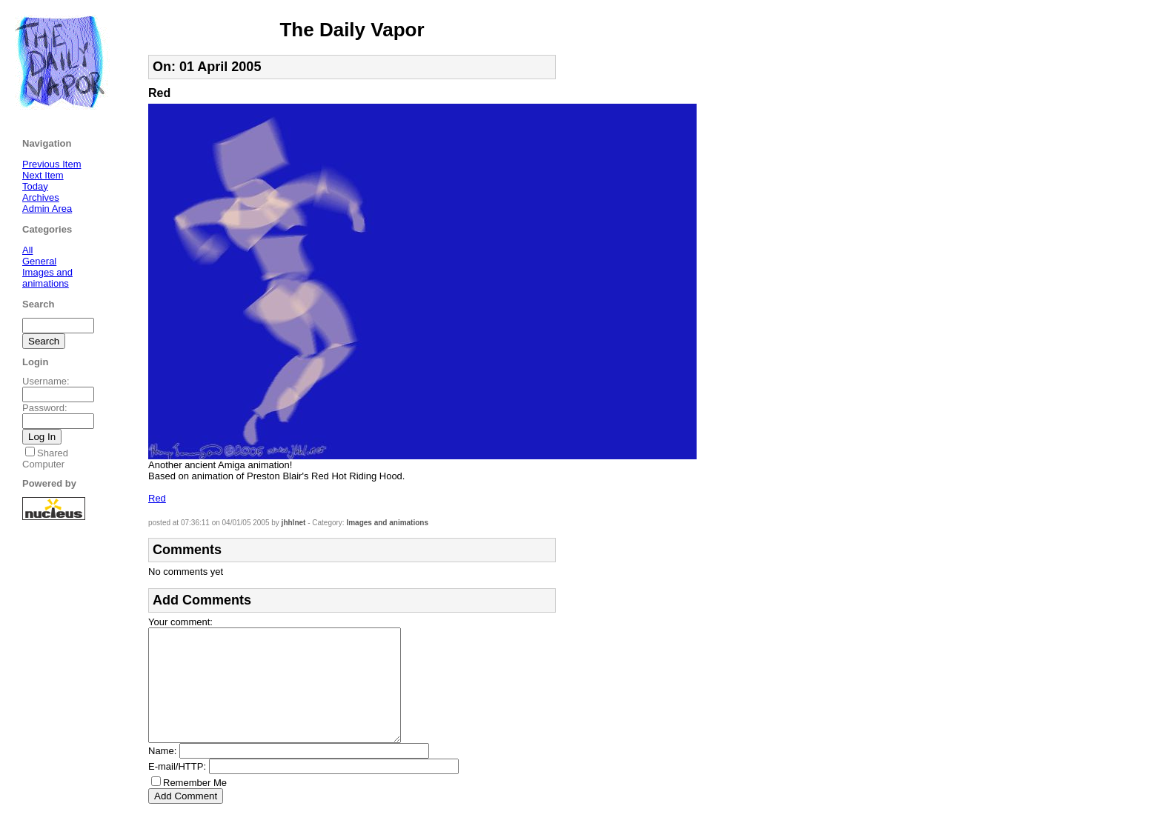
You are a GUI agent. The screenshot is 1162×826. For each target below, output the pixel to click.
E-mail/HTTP (175, 788)
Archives (40, 197)
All (27, 250)
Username (44, 381)
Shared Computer (45, 458)
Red (157, 498)
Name (161, 773)
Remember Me (195, 804)
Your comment (179, 621)
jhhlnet (294, 523)
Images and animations (387, 523)
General (39, 261)
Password (43, 407)
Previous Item (51, 164)
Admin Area (47, 208)
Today (35, 186)
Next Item (43, 175)
